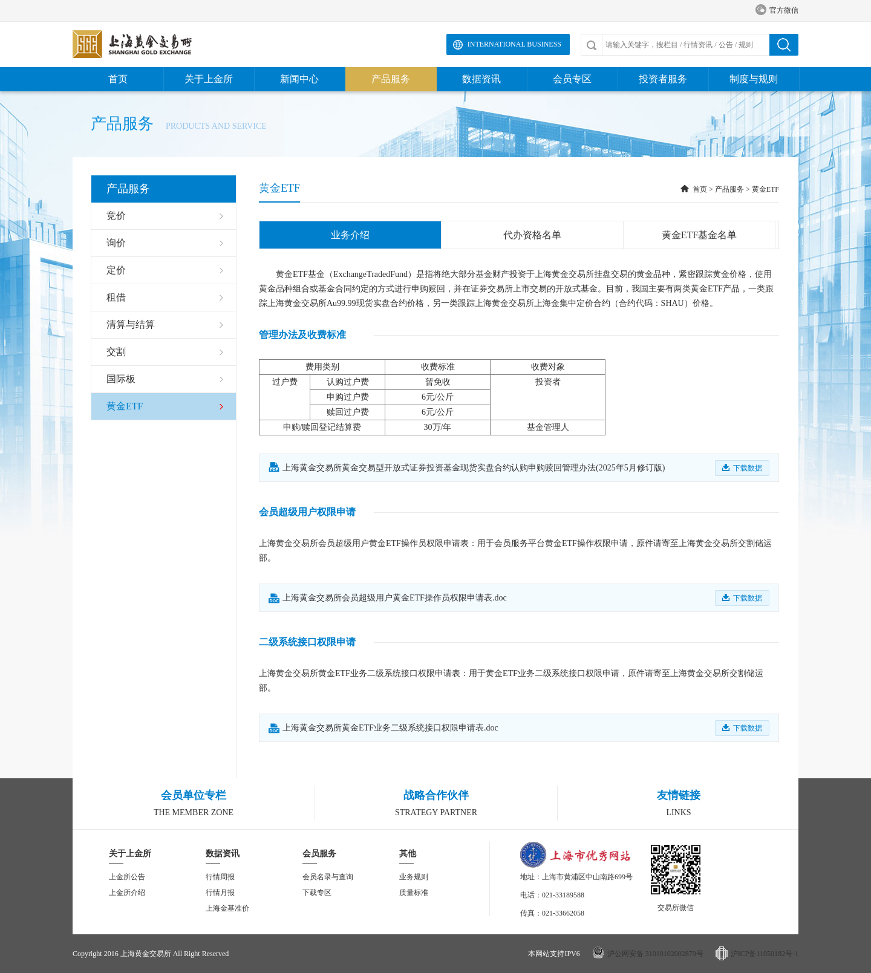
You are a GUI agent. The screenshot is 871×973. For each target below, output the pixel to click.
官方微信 (776, 10)
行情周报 (220, 877)
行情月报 (220, 892)
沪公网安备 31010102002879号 (655, 953)
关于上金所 (208, 79)
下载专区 (316, 892)
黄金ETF (765, 189)
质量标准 (413, 892)
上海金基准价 (227, 908)
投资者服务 (663, 79)
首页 (118, 79)
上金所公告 (127, 877)
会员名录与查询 (327, 877)
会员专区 (572, 79)
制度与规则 (753, 79)
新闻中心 (299, 79)
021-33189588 (563, 895)
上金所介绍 (127, 892)
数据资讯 (481, 79)
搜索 (783, 45)
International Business (514, 44)
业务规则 (413, 877)
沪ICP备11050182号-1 (764, 953)
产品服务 (390, 79)
